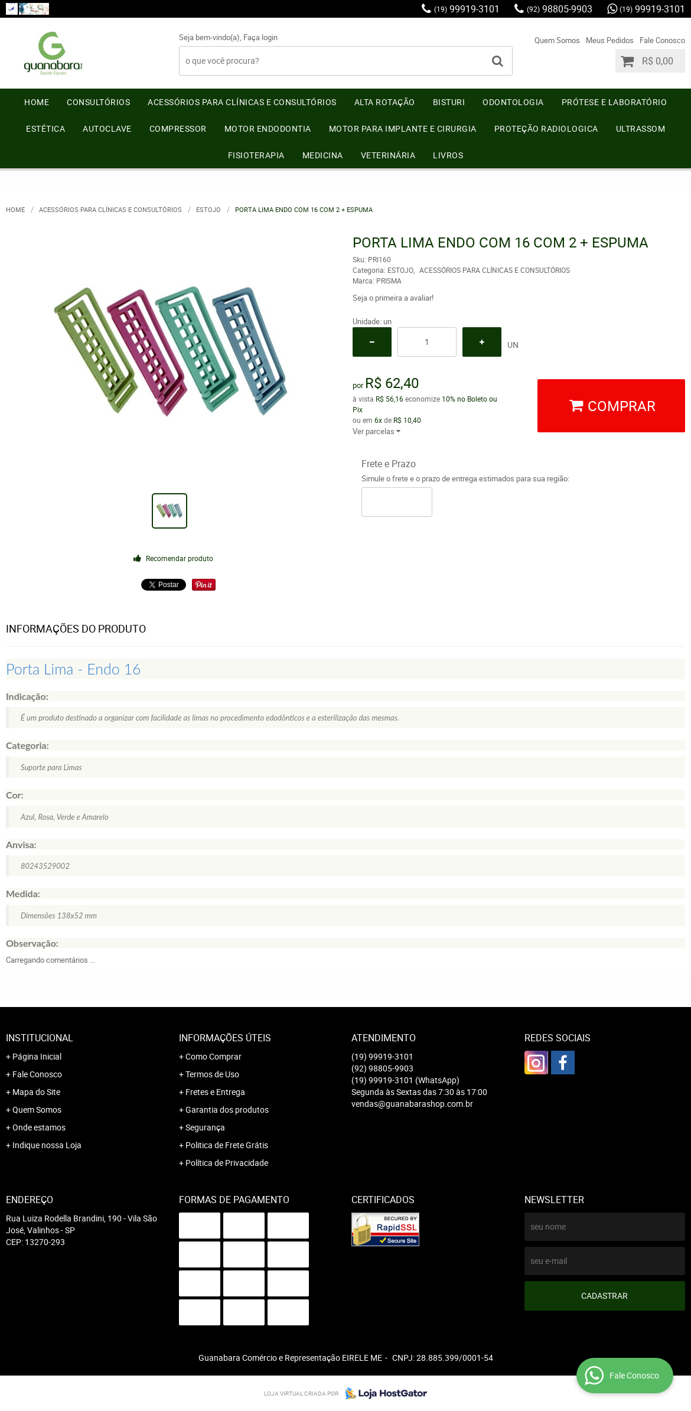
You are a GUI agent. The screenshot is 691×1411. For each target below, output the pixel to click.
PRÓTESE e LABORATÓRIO (614, 101)
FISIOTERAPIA (256, 155)
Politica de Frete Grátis (226, 1145)
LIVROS (448, 155)
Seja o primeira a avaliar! (393, 297)
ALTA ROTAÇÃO (384, 101)
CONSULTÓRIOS (98, 101)
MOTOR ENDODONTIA (267, 128)
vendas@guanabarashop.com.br (412, 1103)
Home (36, 101)
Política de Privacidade (226, 1162)
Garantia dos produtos (227, 1109)
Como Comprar (213, 1056)
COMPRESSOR (178, 128)
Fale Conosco (662, 40)
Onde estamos (39, 1127)
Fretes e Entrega (215, 1091)
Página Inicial (36, 1056)
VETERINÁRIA (388, 155)
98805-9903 (559, 8)
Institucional (39, 1037)
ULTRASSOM (641, 128)
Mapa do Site (36, 1091)
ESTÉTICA (45, 128)
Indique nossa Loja (47, 1145)
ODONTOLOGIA (513, 101)
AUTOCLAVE (107, 128)
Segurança (205, 1127)
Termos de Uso (212, 1074)
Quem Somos (557, 40)
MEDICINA (322, 155)
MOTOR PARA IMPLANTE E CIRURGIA (403, 128)
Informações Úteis (225, 1037)
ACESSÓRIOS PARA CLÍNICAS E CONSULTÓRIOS (242, 101)
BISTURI (449, 101)
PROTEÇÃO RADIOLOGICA (546, 128)
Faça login (260, 37)
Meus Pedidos (610, 40)
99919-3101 (467, 8)
